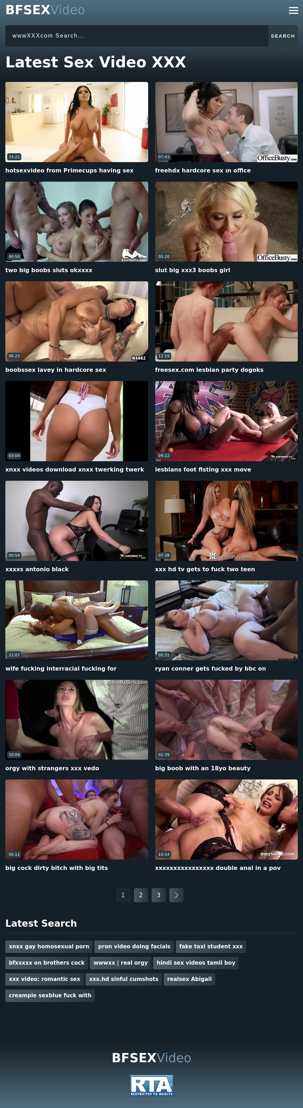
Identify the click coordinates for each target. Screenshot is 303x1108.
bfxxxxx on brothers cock (47, 963)
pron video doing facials (134, 946)
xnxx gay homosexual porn (49, 946)
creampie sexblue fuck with (50, 995)
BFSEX (45, 10)
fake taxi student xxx (211, 946)
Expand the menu (293, 10)
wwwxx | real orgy (120, 963)
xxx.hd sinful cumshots (123, 979)
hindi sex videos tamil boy (196, 963)
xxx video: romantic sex (44, 979)
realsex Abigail (189, 979)
